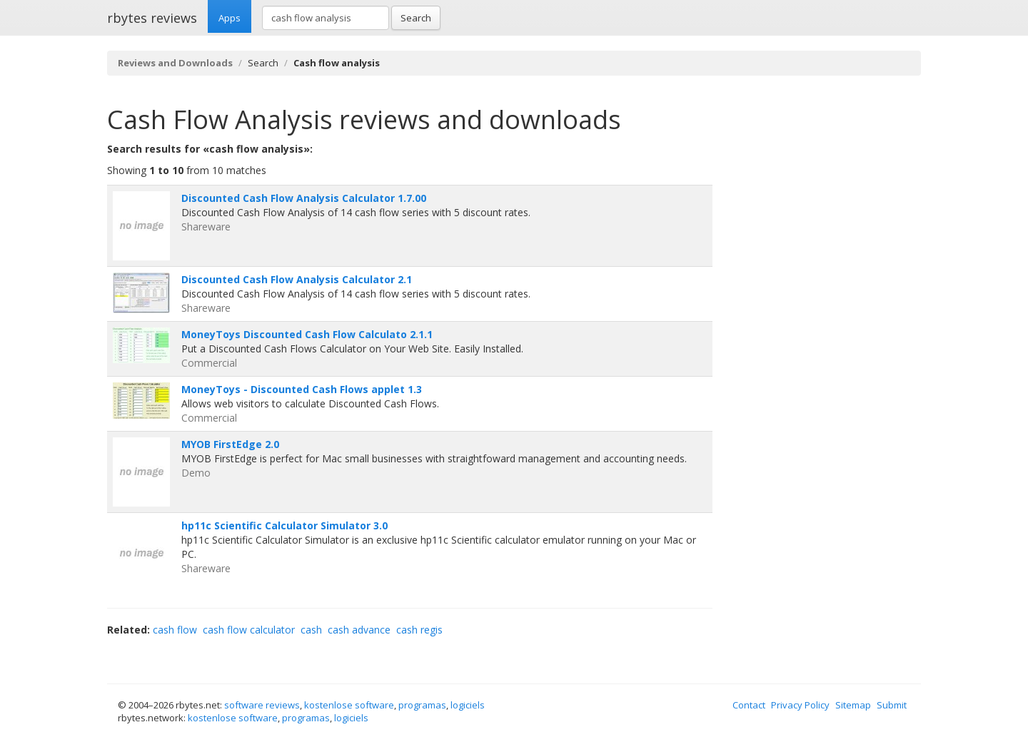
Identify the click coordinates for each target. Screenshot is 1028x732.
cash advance (359, 629)
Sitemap (853, 704)
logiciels (467, 704)
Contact (748, 704)
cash (311, 629)
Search (415, 17)
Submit (892, 704)
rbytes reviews (152, 17)
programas (422, 704)
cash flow (175, 629)
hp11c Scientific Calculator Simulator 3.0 (284, 525)
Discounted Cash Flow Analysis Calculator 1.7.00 (303, 198)
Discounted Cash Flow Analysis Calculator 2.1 (296, 279)
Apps (229, 17)
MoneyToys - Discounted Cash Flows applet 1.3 (301, 389)
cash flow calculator (249, 629)
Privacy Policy (800, 704)
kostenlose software (349, 704)
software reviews (262, 704)
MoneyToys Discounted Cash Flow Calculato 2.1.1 (307, 334)
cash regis (419, 629)
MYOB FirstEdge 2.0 (230, 444)
